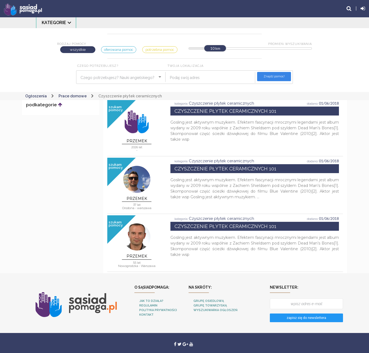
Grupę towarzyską (210, 305)
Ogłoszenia (36, 96)
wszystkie (78, 50)
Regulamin (148, 305)
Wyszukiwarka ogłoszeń (215, 310)
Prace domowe (73, 96)
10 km (215, 48)
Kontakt (146, 314)
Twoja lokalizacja (185, 66)
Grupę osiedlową (208, 301)
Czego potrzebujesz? (97, 66)
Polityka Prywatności (158, 310)
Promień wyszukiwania (290, 44)
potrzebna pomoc (159, 50)
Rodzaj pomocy (71, 44)
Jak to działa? (151, 301)
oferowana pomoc (118, 50)
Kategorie (54, 22)
